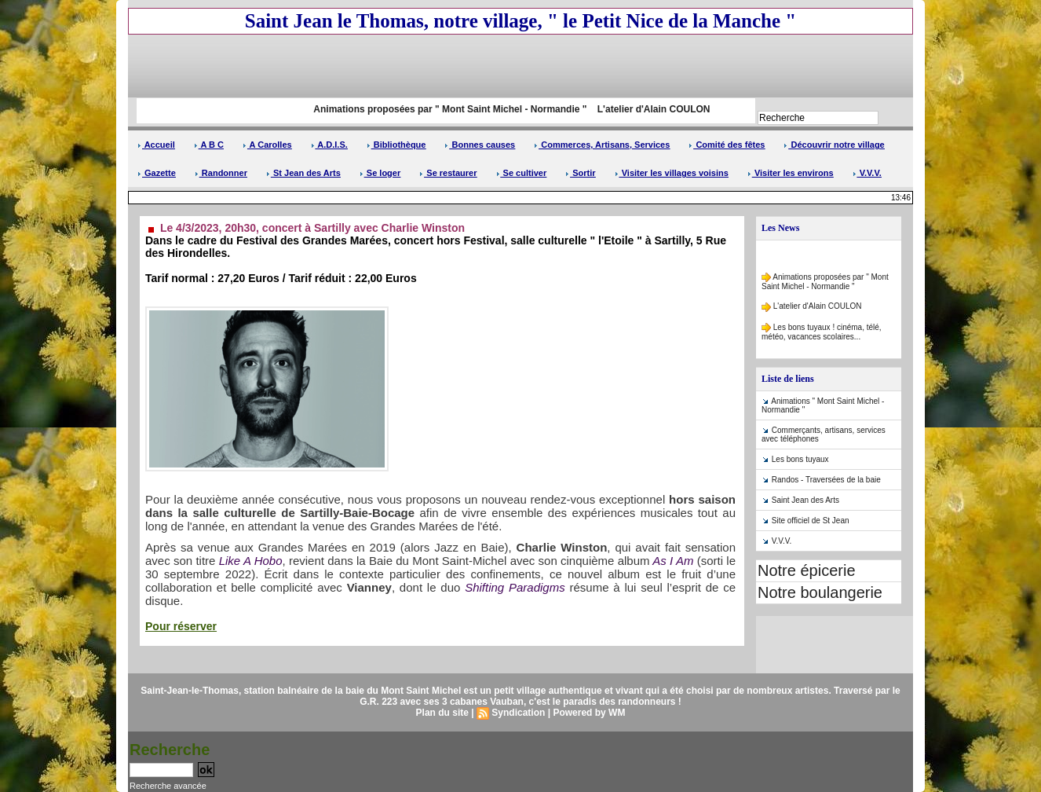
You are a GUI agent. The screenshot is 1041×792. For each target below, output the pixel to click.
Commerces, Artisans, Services (602, 144)
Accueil (156, 144)
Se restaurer (448, 173)
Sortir (580, 173)
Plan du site (442, 712)
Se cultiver (521, 173)
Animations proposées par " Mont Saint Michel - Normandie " (455, 109)
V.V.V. (867, 173)
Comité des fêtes (727, 144)
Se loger (380, 173)
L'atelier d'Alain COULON (660, 109)
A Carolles (267, 144)
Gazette (156, 173)
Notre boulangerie (820, 592)
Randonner (221, 173)
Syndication (518, 712)
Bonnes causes (479, 144)
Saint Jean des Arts (805, 500)
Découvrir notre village (833, 144)
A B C (209, 144)
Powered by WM (589, 712)
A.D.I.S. (329, 144)
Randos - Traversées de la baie (826, 479)
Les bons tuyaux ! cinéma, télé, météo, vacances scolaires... (822, 333)
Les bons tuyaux (800, 459)
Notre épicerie (807, 570)
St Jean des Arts (303, 173)
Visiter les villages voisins (672, 173)
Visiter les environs (790, 173)
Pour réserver (181, 626)
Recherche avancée (168, 785)
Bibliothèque (396, 144)
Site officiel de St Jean (810, 520)
